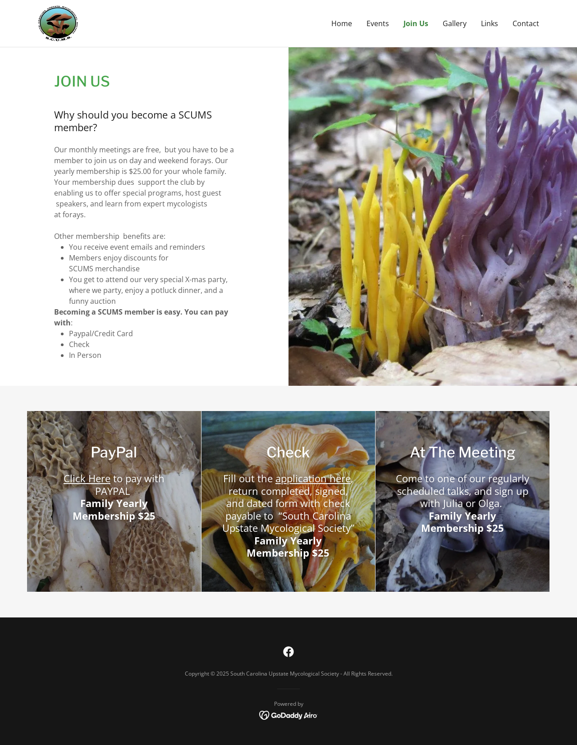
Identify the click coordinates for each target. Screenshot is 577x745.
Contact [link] (526, 23)
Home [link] (341, 23)
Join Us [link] (415, 23)
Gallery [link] (455, 23)
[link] (58, 22)
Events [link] (377, 23)
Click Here (87, 478)
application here (313, 478)
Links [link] (489, 23)
